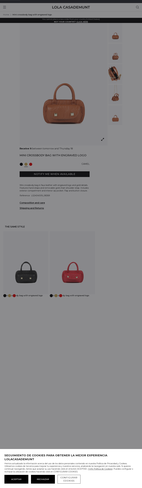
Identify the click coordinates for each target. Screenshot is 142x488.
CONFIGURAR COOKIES (69, 479)
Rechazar (43, 479)
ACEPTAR (16, 479)
